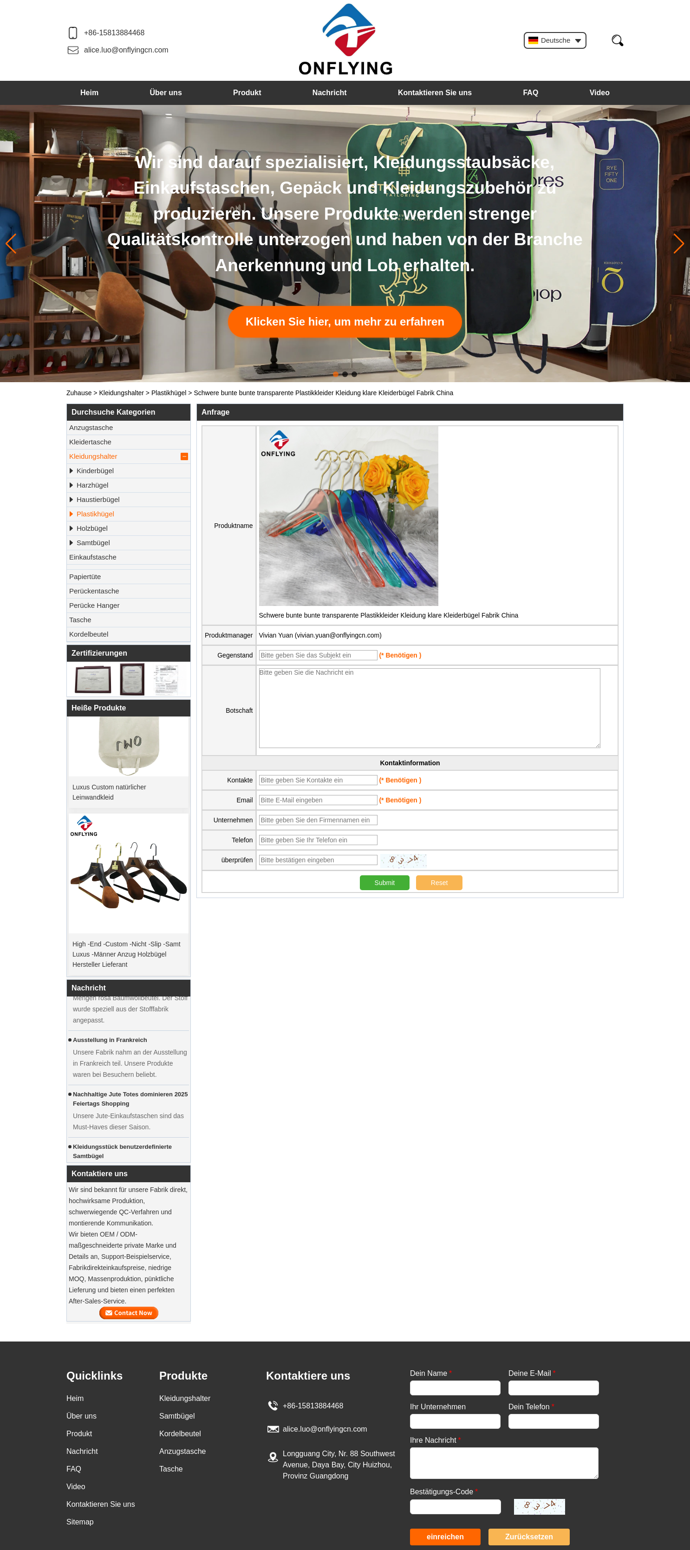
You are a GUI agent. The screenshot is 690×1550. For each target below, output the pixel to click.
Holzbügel (88, 528)
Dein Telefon (531, 1407)
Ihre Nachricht (435, 1440)
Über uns (166, 93)
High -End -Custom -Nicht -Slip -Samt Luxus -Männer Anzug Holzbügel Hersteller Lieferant (126, 956)
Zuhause (78, 393)
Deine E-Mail (532, 1373)
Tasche (80, 620)
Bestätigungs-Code (444, 1492)
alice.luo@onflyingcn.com (126, 50)
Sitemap (80, 1522)
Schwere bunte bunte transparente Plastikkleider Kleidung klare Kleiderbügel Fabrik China (389, 615)
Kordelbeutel (88, 634)
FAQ (530, 93)
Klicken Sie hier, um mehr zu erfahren (345, 321)
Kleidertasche (90, 442)
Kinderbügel (91, 470)
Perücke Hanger (94, 605)
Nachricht (329, 93)
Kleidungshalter (121, 393)
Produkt (247, 93)
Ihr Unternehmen (438, 1407)
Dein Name (431, 1373)
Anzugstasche (91, 427)
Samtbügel (89, 542)
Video (600, 93)
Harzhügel (88, 485)
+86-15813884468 (114, 33)
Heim (89, 93)
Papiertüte (85, 576)
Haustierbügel (94, 499)
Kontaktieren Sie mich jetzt (129, 1313)
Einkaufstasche (93, 557)
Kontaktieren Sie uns (435, 93)
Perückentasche (94, 591)
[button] (335, 374)
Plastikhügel (169, 393)
